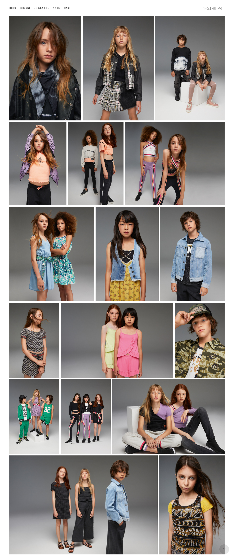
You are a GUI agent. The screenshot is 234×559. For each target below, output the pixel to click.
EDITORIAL (13, 8)
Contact (67, 8)
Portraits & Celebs (41, 8)
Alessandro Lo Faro (212, 8)
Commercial (25, 8)
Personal (56, 8)
